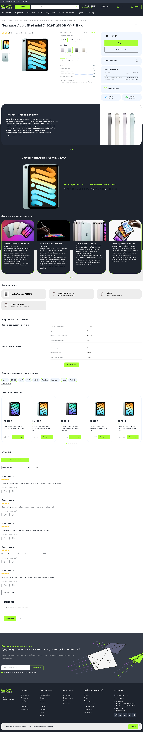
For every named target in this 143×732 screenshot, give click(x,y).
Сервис (42, 707)
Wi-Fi (21, 380)
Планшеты (30, 13)
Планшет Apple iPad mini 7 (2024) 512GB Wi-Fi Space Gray (14, 427)
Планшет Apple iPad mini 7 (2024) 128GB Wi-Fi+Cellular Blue (127, 428)
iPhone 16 (87, 698)
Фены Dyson (88, 701)
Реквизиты (67, 701)
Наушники (50, 13)
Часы (40, 13)
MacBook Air (88, 712)
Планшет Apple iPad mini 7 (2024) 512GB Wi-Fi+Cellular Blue (41, 428)
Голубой (45, 380)
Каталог (24, 690)
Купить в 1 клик (121, 49)
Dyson (80, 13)
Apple (64, 380)
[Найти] (77, 7)
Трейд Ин (43, 712)
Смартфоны (7, 13)
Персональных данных (28, 672)
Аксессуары (25, 709)
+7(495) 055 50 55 (122, 695)
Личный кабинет (45, 695)
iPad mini (73, 380)
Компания (68, 690)
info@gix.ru (120, 698)
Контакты (24, 1)
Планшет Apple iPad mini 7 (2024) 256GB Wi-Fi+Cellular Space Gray (70, 428)
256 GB (5, 380)
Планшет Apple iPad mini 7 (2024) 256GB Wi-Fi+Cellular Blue (98, 428)
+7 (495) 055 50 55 (89, 6)
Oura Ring (90, 13)
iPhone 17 (87, 695)
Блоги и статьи (68, 698)
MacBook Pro (88, 709)
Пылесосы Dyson (89, 707)
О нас (3, 1)
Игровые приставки (66, 13)
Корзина (134, 6)
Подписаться (36, 667)
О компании (67, 695)
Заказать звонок (88, 7)
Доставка (13, 1)
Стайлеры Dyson (89, 704)
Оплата (19, 1)
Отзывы (8, 1)
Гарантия (43, 709)
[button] (70, 149)
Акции (42, 715)
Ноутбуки (19, 13)
